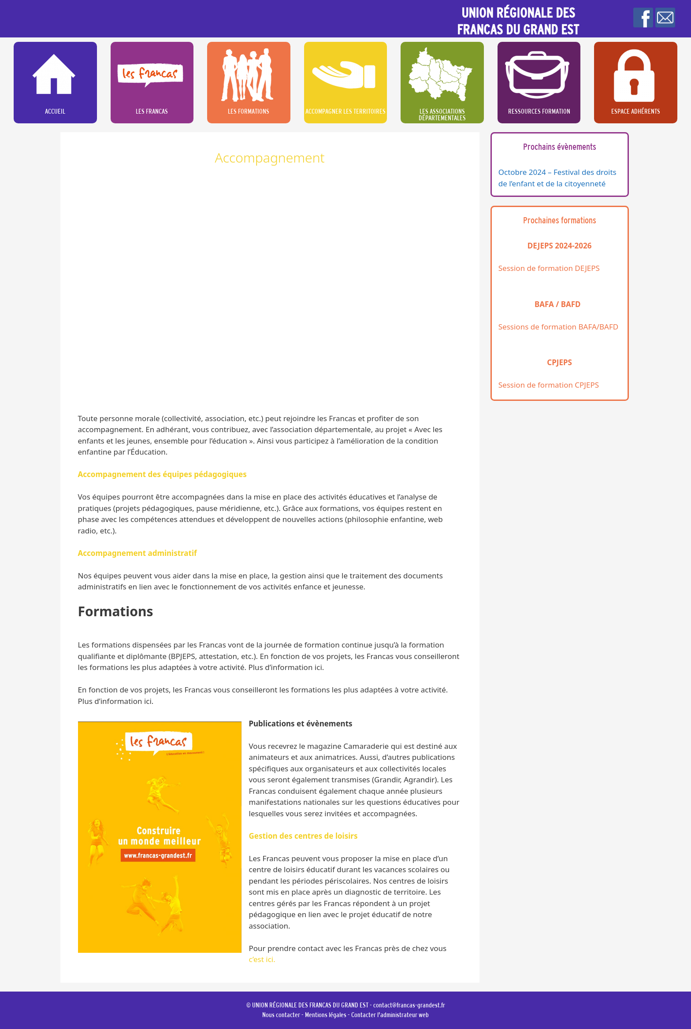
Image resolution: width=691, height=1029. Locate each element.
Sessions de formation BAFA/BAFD (558, 327)
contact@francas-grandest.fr (409, 1005)
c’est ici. (262, 959)
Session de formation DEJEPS (549, 268)
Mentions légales (325, 1014)
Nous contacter (281, 1014)
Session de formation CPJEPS (548, 385)
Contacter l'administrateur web (390, 1014)
